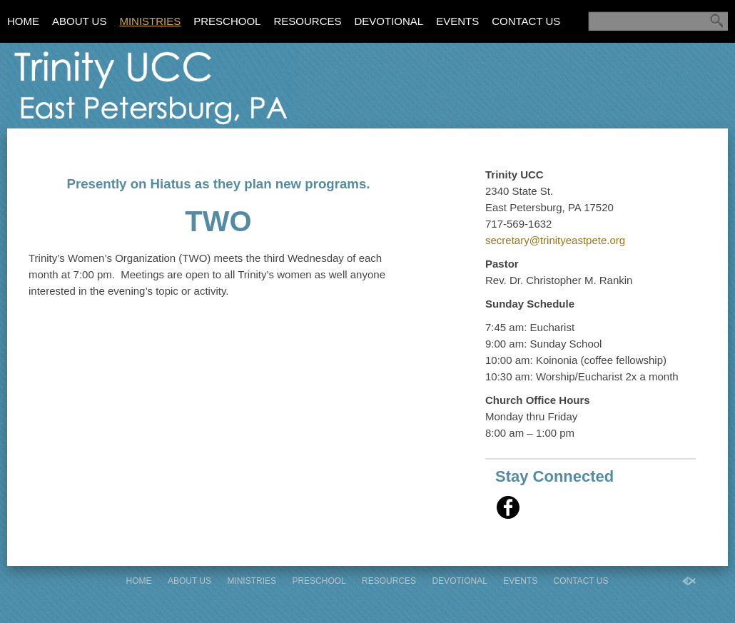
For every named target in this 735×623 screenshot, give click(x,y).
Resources (307, 21)
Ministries (150, 21)
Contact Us (526, 21)
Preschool (226, 21)
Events (457, 21)
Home (23, 21)
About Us (79, 21)
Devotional (388, 21)
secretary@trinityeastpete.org (555, 240)
